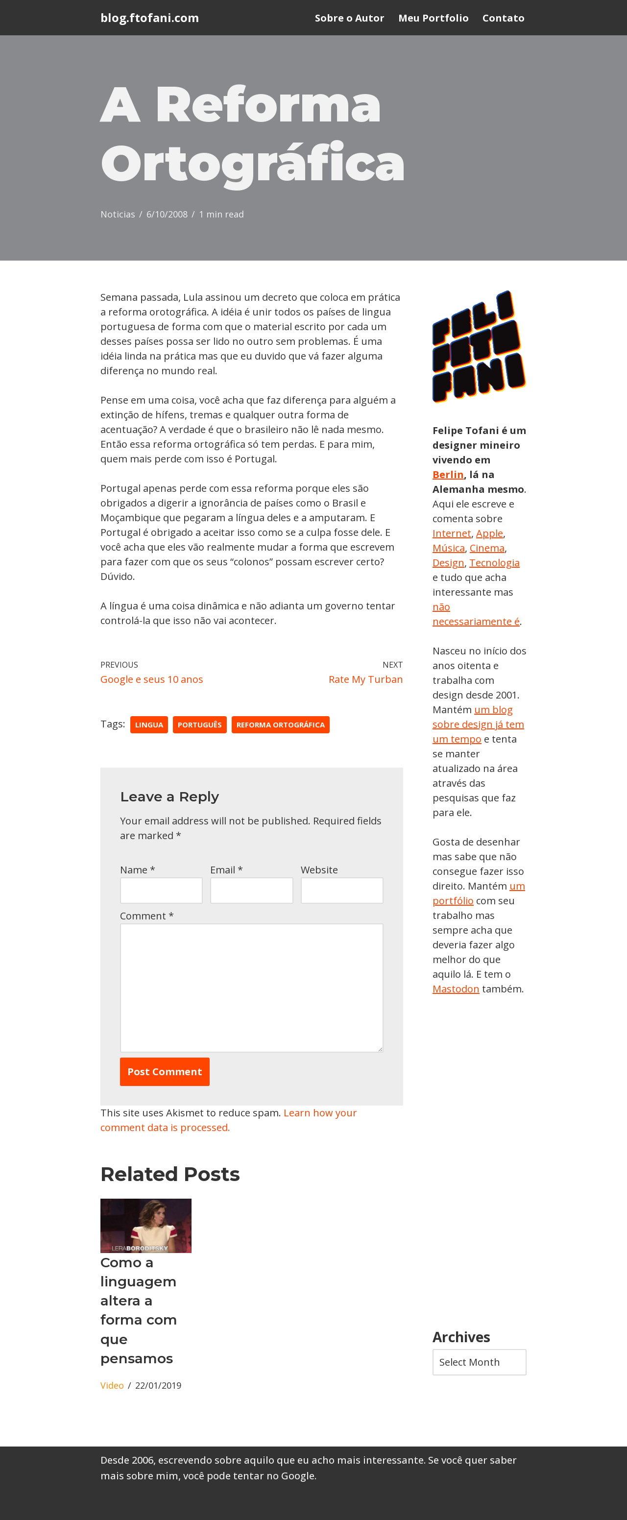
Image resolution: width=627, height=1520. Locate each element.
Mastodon (456, 988)
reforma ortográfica (281, 724)
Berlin (448, 474)
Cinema (487, 548)
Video (112, 1385)
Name (137, 869)
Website (319, 869)
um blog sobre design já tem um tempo (478, 724)
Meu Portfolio (433, 17)
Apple (489, 533)
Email (226, 869)
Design (448, 562)
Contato (503, 17)
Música (449, 548)
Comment (147, 915)
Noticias (117, 214)
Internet (452, 533)
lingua (149, 724)
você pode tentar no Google (248, 1475)
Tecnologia (494, 562)
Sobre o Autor (350, 17)
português (200, 724)
